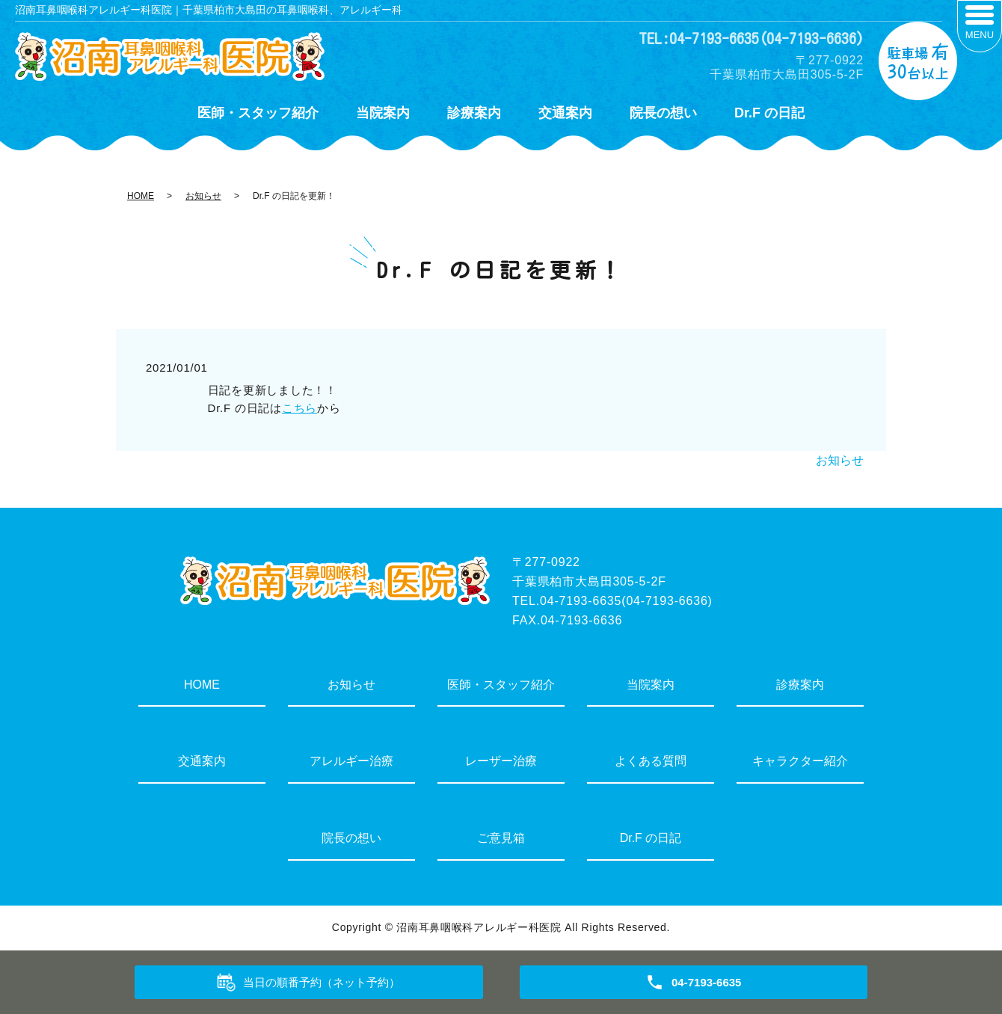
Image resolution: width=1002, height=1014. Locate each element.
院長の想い (663, 112)
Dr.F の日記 (769, 112)
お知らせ (203, 196)
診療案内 (474, 112)
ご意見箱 (501, 838)
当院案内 (383, 112)
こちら (299, 408)
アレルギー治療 (351, 761)
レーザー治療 (501, 761)
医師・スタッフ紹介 (258, 112)
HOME (140, 196)
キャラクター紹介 (800, 761)
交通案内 (565, 112)
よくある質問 (650, 761)
